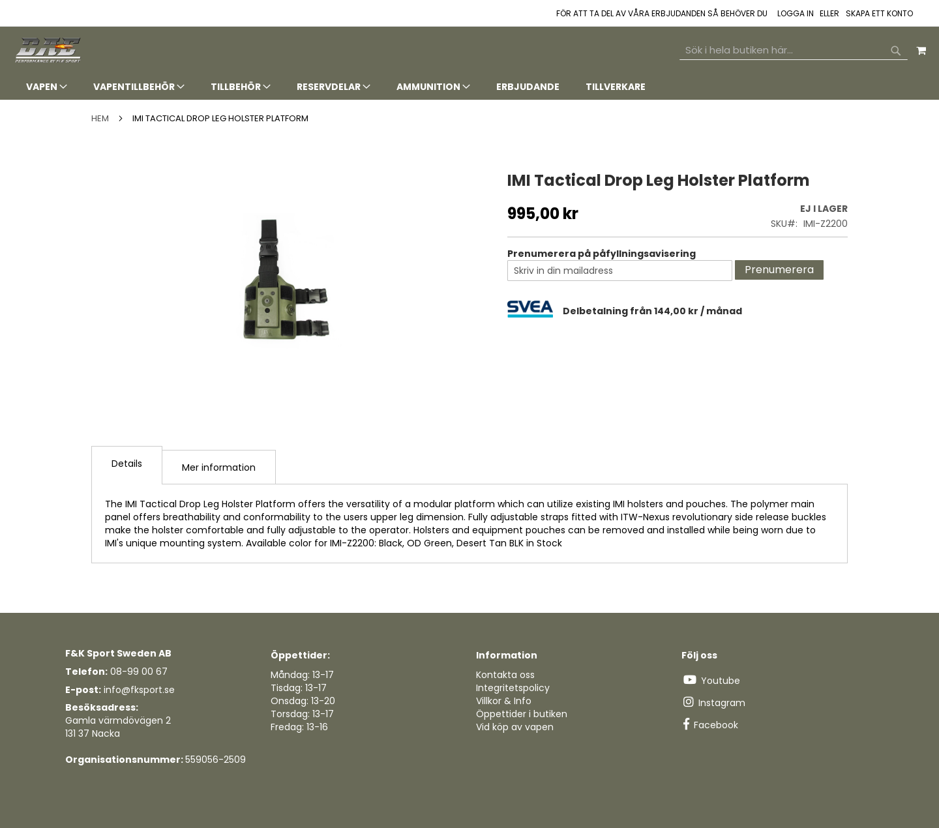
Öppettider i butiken (521, 713)
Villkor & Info (503, 700)
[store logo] (49, 51)
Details (127, 463)
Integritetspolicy (513, 687)
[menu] (469, 87)
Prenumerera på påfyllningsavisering (601, 253)
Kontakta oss (505, 674)
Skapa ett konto (879, 13)
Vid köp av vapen (515, 726)
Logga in (795, 13)
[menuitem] (46, 87)
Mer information (219, 467)
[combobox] (793, 50)
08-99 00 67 (139, 671)
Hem (100, 118)
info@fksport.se (139, 689)
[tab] (469, 87)
